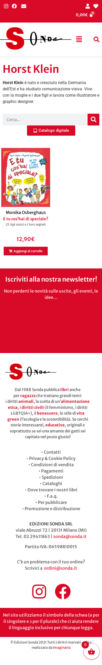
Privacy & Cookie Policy (52, 458)
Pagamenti (52, 471)
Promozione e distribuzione (52, 508)
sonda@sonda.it (70, 536)
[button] (79, 39)
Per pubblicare (52, 502)
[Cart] (84, 15)
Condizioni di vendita (52, 464)
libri (64, 389)
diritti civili (33, 407)
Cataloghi (52, 483)
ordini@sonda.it (60, 568)
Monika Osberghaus (26, 212)
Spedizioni (52, 477)
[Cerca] (93, 119)
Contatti (52, 452)
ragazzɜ (27, 395)
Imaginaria (62, 647)
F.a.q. (52, 496)
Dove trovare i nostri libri (52, 489)
